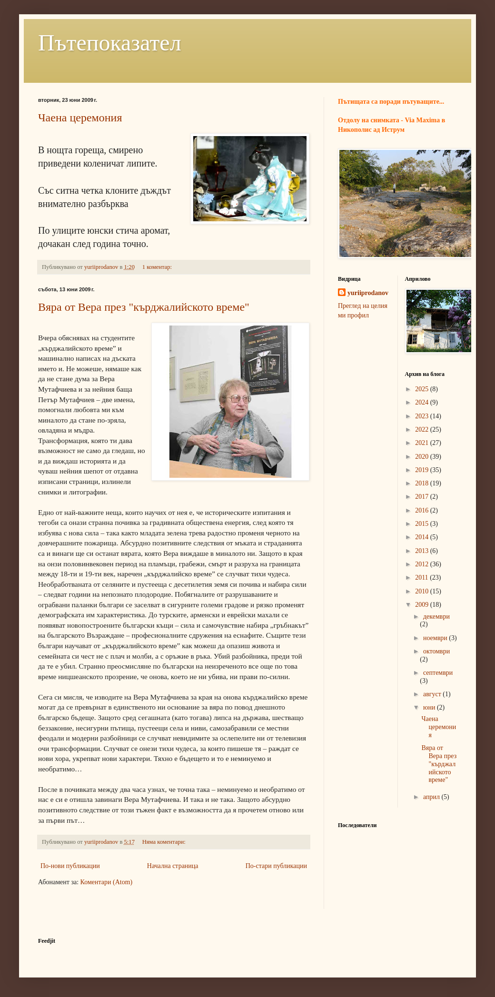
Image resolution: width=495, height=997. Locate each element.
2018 (422, 483)
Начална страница (172, 865)
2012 (422, 564)
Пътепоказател (109, 42)
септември (438, 672)
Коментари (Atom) (106, 882)
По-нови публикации (70, 865)
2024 (422, 402)
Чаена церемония (80, 117)
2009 (422, 604)
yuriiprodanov (367, 292)
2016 (422, 510)
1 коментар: (157, 267)
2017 (422, 496)
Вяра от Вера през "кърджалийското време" (143, 307)
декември (436, 616)
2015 (422, 523)
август (433, 694)
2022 (422, 429)
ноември (436, 638)
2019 (422, 470)
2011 (422, 577)
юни (430, 707)
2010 (422, 591)
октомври (436, 651)
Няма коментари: (164, 842)
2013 (422, 550)
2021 (422, 442)
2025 (422, 389)
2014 (422, 537)
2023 (422, 416)
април (432, 796)
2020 (422, 456)
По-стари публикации (276, 865)
